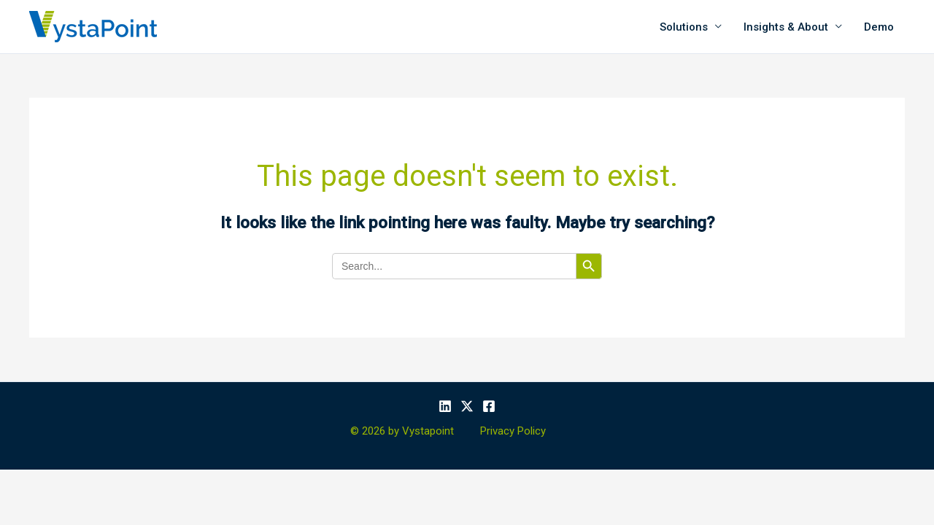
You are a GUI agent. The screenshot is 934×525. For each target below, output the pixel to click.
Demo (879, 27)
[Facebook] (488, 406)
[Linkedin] (445, 406)
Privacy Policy (513, 431)
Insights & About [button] (786, 27)
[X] (467, 406)
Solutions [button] (684, 27)
